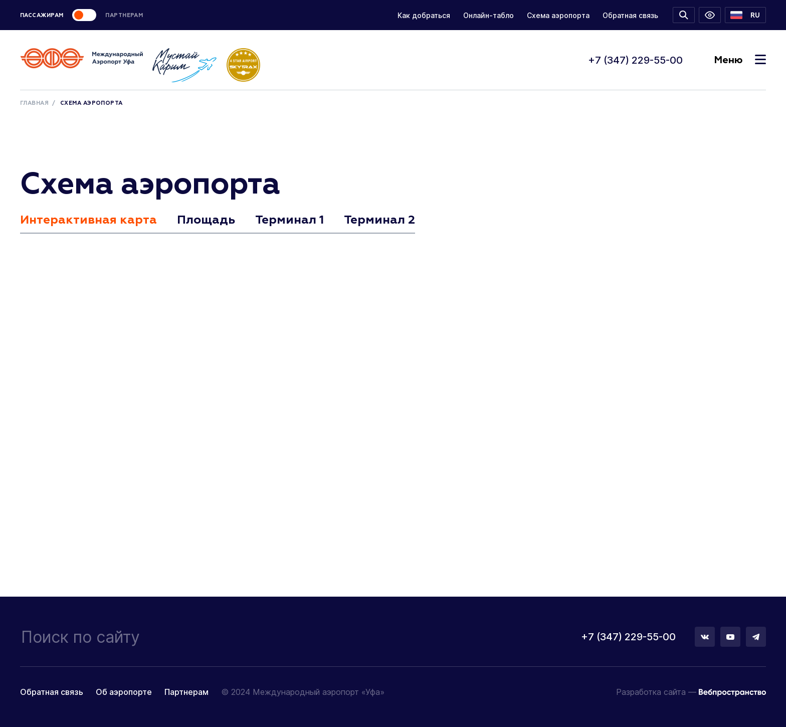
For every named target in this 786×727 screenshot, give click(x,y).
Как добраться (424, 15)
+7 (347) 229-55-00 (635, 60)
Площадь (206, 220)
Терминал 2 (379, 220)
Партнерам (186, 692)
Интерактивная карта (88, 220)
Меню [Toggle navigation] (740, 60)
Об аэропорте (124, 692)
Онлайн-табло (488, 15)
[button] (745, 15)
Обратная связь (630, 15)
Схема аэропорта (558, 15)
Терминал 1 (289, 220)
